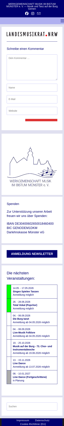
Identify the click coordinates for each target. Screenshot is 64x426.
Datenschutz (42, 420)
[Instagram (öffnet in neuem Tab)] (33, 13)
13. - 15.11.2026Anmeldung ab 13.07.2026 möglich (31, 363)
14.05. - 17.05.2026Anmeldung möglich (26, 291)
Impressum (23, 420)
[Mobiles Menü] (62, 20)
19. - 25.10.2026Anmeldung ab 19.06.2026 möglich (32, 347)
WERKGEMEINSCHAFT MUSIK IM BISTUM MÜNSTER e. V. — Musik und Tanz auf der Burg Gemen (32, 6)
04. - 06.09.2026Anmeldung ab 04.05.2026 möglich (31, 319)
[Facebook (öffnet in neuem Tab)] (27, 13)
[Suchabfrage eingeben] (32, 406)
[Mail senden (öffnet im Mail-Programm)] (38, 13)
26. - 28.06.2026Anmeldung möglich (25, 305)
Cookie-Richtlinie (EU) (33, 424)
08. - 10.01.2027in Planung (30, 377)
